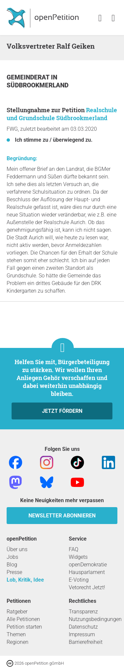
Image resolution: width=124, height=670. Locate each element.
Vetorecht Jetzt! (87, 587)
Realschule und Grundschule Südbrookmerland (62, 114)
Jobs (12, 557)
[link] (113, 18)
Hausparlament (87, 572)
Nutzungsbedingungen (95, 619)
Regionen (17, 642)
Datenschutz (83, 627)
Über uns (17, 549)
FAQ (73, 549)
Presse (14, 572)
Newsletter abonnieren (62, 515)
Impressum (82, 634)
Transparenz (83, 611)
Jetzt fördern (62, 411)
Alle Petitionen (23, 619)
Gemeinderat (29, 77)
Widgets (78, 557)
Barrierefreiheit (86, 642)
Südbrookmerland (37, 85)
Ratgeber (17, 611)
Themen (16, 634)
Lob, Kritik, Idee (25, 580)
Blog (12, 564)
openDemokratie (88, 564)
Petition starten (24, 627)
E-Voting (79, 580)
